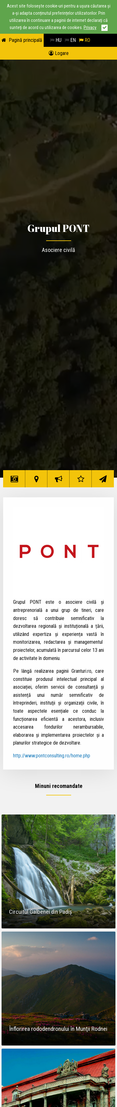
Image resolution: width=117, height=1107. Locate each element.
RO (84, 40)
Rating (80, 481)
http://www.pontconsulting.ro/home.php (51, 756)
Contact (102, 481)
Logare (59, 53)
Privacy (90, 27)
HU (55, 40)
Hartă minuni (36, 481)
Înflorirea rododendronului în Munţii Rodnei (58, 1028)
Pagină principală (25, 40)
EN (70, 40)
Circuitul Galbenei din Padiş (40, 911)
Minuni (14, 481)
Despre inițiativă (59, 481)
